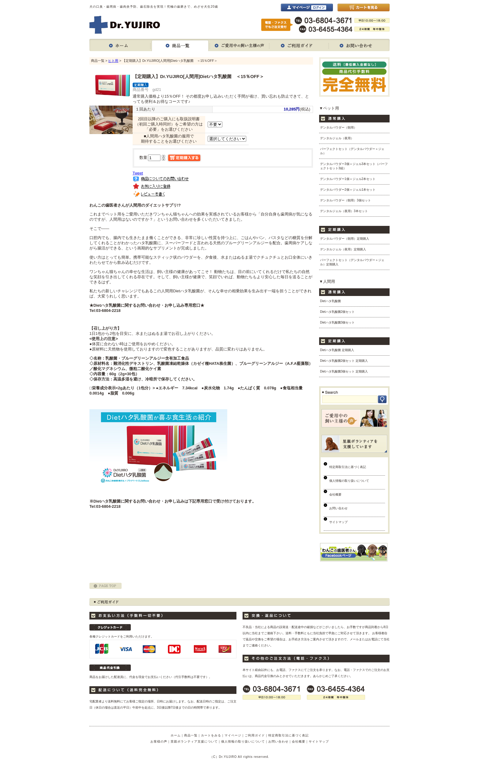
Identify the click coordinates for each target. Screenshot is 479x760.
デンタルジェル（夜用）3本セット (344, 211)
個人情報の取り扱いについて (349, 480)
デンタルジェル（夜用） (337, 138)
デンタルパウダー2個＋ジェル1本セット (347, 189)
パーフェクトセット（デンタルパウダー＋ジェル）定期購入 (352, 262)
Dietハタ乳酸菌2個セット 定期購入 (344, 360)
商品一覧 (180, 45)
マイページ (232, 735)
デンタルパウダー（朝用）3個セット (345, 200)
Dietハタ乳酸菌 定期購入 (337, 350)
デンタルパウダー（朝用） (338, 127)
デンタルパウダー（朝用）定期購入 (344, 238)
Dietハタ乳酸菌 (330, 301)
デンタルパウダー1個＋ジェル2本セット (347, 179)
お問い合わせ (359, 45)
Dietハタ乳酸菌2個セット (337, 311)
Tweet (138, 173)
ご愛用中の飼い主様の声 (239, 45)
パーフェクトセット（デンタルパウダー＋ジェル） (352, 151)
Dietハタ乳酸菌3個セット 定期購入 (344, 371)
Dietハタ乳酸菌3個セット (337, 322)
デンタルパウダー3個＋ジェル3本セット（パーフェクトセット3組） (354, 166)
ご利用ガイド (299, 45)
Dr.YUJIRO (124, 25)
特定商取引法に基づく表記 (347, 467)
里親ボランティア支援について (194, 741)
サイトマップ (338, 522)
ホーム (119, 45)
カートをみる (211, 735)
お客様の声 (158, 741)
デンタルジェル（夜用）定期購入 (343, 249)
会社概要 (335, 494)
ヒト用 (113, 60)
